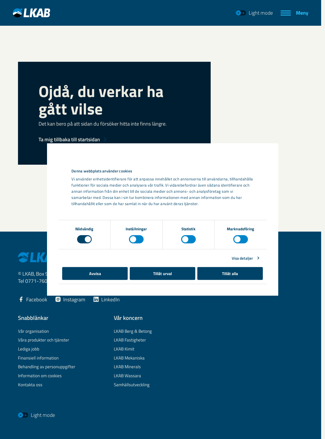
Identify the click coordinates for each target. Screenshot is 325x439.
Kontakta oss (30, 385)
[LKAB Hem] (31, 12)
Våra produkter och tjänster (43, 340)
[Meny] (294, 12)
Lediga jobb (28, 349)
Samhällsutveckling (132, 385)
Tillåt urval (162, 286)
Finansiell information (38, 358)
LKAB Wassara (127, 376)
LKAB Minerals (127, 367)
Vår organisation (33, 331)
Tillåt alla (232, 286)
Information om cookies (40, 376)
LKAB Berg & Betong (133, 331)
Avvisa (93, 286)
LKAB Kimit (124, 349)
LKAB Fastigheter (130, 340)
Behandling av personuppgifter (46, 367)
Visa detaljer (245, 271)
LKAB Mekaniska (129, 358)
